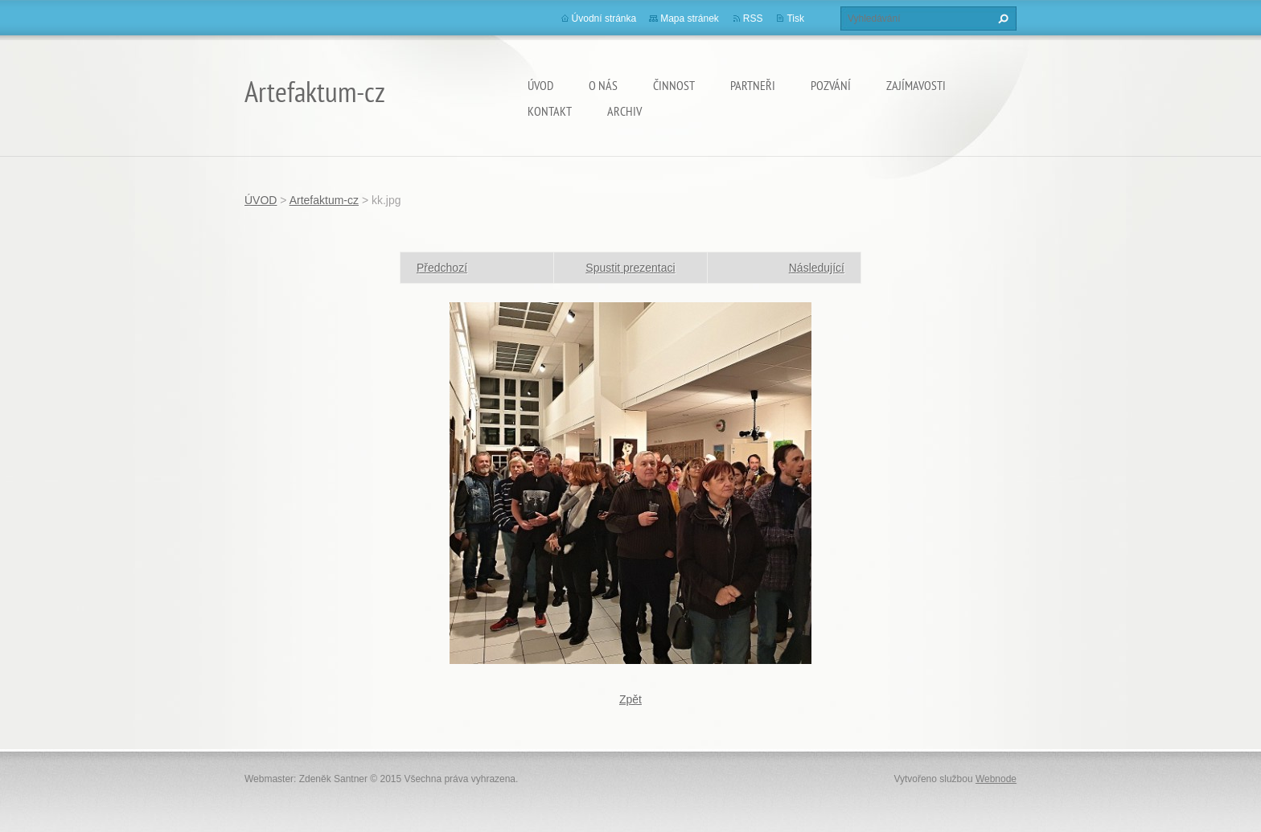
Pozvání (831, 85)
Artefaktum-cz (324, 200)
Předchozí (442, 267)
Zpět (630, 699)
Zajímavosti (916, 85)
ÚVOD (540, 85)
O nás (603, 85)
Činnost (674, 85)
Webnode (996, 779)
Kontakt (550, 111)
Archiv (624, 111)
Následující (816, 267)
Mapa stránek (689, 18)
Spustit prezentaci (630, 267)
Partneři (752, 85)
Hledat (1001, 18)
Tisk (795, 18)
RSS (753, 18)
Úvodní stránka (604, 18)
